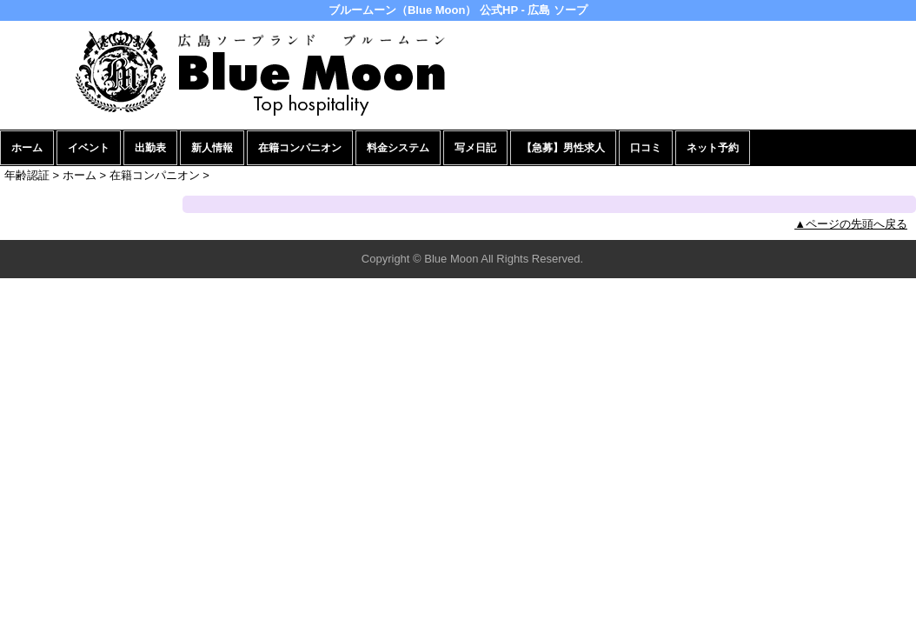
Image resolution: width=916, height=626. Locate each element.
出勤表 (150, 148)
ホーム (27, 148)
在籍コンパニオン (300, 148)
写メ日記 (475, 148)
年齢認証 (27, 175)
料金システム (398, 148)
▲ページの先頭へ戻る (850, 223)
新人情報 (212, 148)
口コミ (645, 148)
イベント (89, 148)
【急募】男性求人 (563, 148)
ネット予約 (713, 148)
